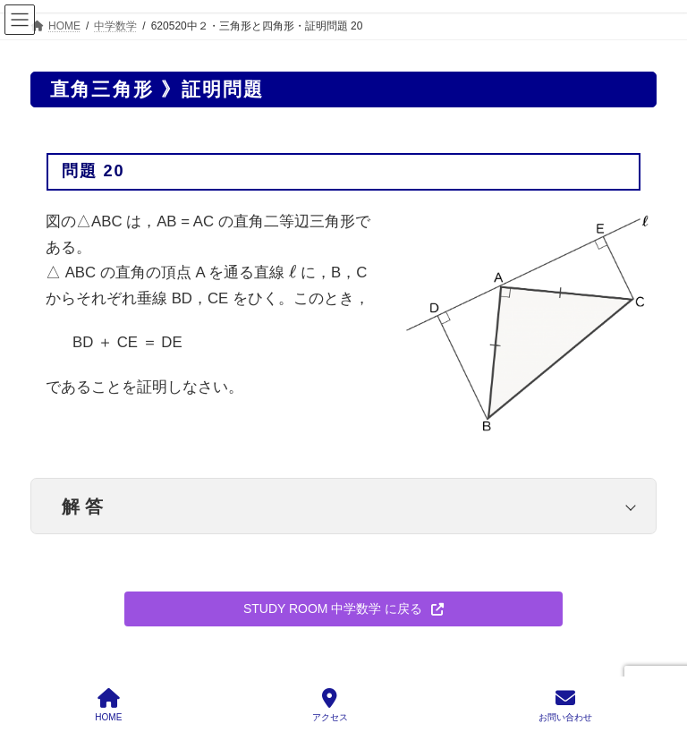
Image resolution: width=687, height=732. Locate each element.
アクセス (330, 705)
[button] (343, 609)
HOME (108, 705)
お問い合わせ (565, 705)
